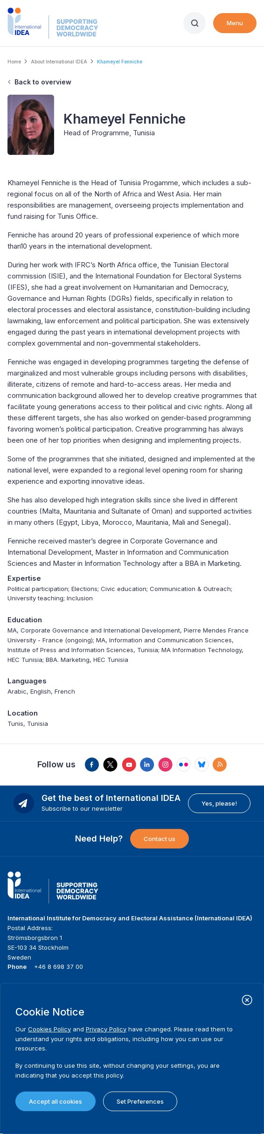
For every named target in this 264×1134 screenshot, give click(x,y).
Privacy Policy (106, 1029)
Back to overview (42, 82)
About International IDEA (59, 61)
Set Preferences (140, 1101)
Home (14, 61)
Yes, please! (219, 803)
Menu (235, 23)
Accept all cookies (55, 1101)
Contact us (159, 838)
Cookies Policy (49, 1029)
